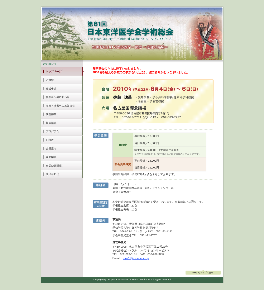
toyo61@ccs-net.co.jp (136, 258)
